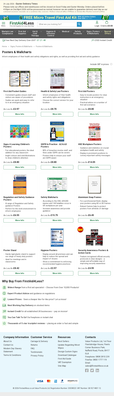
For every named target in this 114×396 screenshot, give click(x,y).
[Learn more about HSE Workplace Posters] (94, 171)
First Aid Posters (86, 95)
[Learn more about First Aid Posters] (94, 118)
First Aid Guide (64, 362)
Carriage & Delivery (39, 345)
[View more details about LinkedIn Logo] (97, 374)
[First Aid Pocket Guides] (19, 96)
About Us (7, 345)
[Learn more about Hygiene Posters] (57, 277)
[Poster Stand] (19, 255)
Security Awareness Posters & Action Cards (93, 255)
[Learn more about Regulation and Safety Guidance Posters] (19, 224)
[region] (19, 83)
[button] (98, 28)
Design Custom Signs (67, 355)
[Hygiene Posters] (57, 255)
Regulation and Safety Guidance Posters (18, 202)
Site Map (62, 369)
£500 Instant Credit (103, 44)
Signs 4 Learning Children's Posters (16, 149)
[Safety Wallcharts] (57, 202)
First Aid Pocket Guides (14, 95)
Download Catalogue (67, 359)
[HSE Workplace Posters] (94, 149)
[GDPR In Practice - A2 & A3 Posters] (57, 149)
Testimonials (36, 356)
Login (97, 30)
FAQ (32, 352)
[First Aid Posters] (94, 96)
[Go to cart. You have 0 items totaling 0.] (107, 28)
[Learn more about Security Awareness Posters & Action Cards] (94, 277)
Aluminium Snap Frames (89, 201)
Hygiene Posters (49, 254)
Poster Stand (9, 254)
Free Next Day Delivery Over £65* (20, 44)
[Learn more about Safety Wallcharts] (57, 224)
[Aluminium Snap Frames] (94, 202)
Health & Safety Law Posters (55, 95)
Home (4, 50)
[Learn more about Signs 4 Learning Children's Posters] (19, 171)
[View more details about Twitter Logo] (92, 374)
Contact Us (8, 349)
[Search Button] (79, 28)
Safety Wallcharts (49, 201)
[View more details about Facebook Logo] (86, 374)
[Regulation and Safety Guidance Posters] (19, 202)
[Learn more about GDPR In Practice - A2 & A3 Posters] (57, 171)
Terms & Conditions (12, 359)
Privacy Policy (37, 359)
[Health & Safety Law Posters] (57, 96)
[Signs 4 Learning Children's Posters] (19, 149)
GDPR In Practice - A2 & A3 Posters (54, 149)
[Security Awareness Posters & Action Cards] (94, 255)
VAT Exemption (64, 366)
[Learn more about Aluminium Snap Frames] (94, 224)
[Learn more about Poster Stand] (19, 277)
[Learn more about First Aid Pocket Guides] (19, 118)
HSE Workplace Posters (89, 148)
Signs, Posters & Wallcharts (21, 50)
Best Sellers (63, 345)
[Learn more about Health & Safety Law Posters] (57, 118)
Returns (34, 349)
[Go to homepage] (22, 28)
